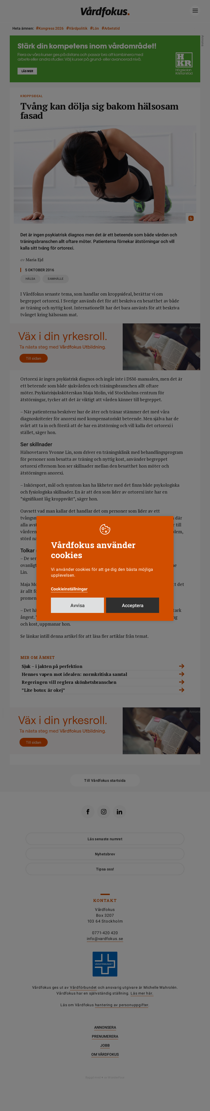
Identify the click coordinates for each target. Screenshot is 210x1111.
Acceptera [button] (133, 605)
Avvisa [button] (77, 605)
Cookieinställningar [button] (69, 588)
